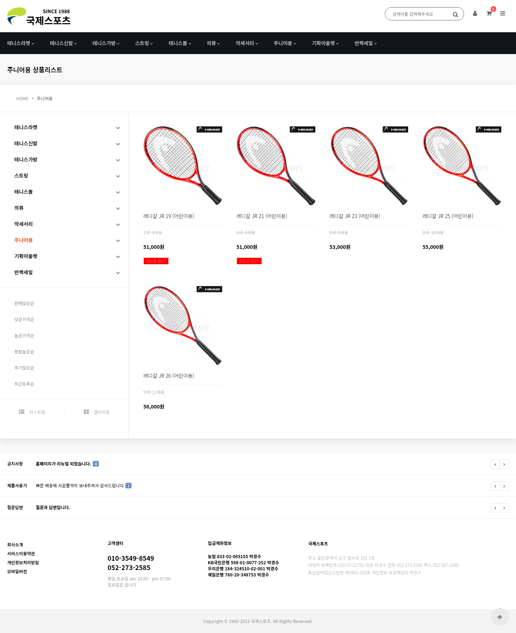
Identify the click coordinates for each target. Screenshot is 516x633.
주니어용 (283, 43)
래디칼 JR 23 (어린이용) (355, 215)
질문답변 (15, 507)
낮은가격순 (24, 319)
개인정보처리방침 (23, 562)
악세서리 (245, 43)
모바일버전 (17, 571)
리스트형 (32, 412)
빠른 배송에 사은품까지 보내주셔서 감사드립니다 (84, 485)
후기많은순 (24, 367)
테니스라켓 (18, 43)
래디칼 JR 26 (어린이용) (168, 375)
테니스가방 (103, 43)
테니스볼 (178, 43)
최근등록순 (24, 384)
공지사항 (15, 463)
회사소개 (15, 544)
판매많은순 (24, 303)
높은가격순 (24, 335)
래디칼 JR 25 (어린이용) (447, 215)
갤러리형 (97, 412)
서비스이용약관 (21, 553)
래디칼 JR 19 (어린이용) (168, 215)
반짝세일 (363, 43)
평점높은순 (24, 351)
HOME (22, 98)
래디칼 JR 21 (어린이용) (261, 215)
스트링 (142, 43)
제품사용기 (17, 485)
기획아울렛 (323, 43)
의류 (211, 43)
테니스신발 (61, 43)
